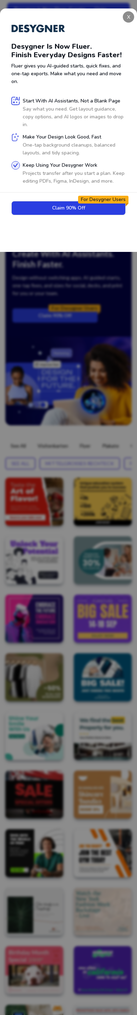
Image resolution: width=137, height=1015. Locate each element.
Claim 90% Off (68, 313)
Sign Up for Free (38, 215)
